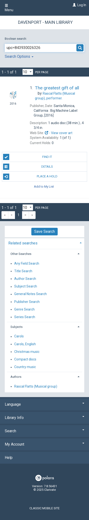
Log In (81, 5)
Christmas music (26, 352)
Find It (27, 157)
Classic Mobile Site (44, 508)
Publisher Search (27, 302)
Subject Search (25, 286)
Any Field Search (26, 263)
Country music (25, 367)
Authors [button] (15, 377)
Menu (9, 8)
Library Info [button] (44, 417)
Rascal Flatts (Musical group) (35, 386)
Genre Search (24, 309)
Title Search (23, 271)
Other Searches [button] (20, 254)
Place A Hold (30, 177)
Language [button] (44, 404)
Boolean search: (16, 38)
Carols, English (25, 344)
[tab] (44, 242)
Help (9, 457)
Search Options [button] (19, 56)
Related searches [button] (22, 243)
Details (28, 167)
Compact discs (25, 359)
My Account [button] (44, 444)
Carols (19, 336)
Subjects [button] (16, 327)
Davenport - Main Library (45, 22)
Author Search (25, 279)
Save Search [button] (44, 231)
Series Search (24, 317)
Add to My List (44, 186)
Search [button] (44, 431)
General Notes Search (30, 294)
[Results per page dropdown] (28, 72)
